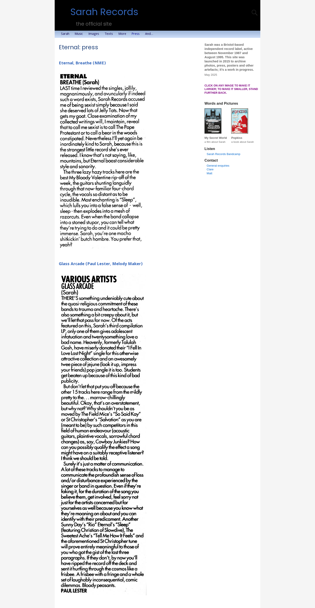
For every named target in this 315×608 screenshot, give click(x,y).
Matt (209, 173)
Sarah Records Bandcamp (223, 154)
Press (136, 34)
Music (80, 34)
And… (150, 34)
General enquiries (218, 165)
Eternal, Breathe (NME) (82, 63)
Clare (210, 169)
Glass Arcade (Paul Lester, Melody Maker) (101, 264)
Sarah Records (104, 11)
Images (95, 34)
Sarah (66, 34)
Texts (110, 34)
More (123, 34)
